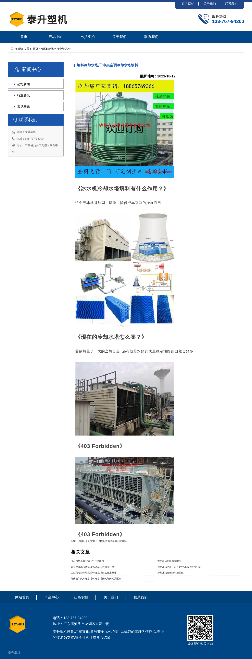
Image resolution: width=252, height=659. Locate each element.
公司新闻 (23, 84)
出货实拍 (88, 37)
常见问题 (23, 106)
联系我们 (231, 4)
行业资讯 (62, 48)
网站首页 (22, 597)
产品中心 (56, 37)
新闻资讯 (47, 48)
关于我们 (209, 4)
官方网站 (188, 4)
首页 (23, 37)
